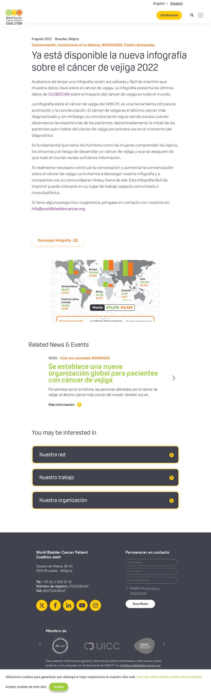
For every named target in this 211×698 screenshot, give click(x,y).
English (159, 4)
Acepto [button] (59, 687)
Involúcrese (169, 15)
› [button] (179, 376)
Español (176, 4)
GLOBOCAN (59, 94)
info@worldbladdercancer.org (58, 209)
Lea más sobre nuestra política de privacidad (169, 677)
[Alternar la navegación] (200, 15)
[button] (40, 643)
